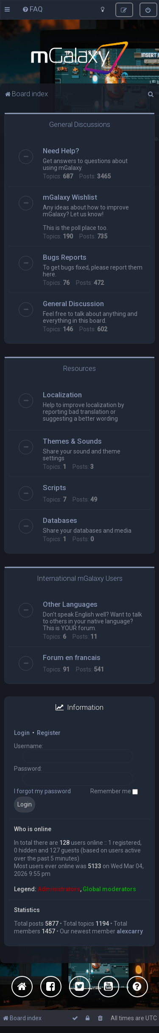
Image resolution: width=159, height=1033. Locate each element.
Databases (60, 520)
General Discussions (79, 124)
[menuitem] (32, 9)
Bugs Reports (64, 257)
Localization (62, 394)
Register (49, 732)
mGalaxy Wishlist (70, 197)
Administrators (59, 889)
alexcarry (130, 931)
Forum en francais (71, 657)
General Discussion (73, 303)
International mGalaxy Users (80, 578)
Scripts (54, 487)
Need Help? (61, 150)
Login (22, 732)
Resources (79, 368)
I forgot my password (42, 791)
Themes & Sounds (72, 441)
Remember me (114, 791)
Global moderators (109, 889)
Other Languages (70, 604)
